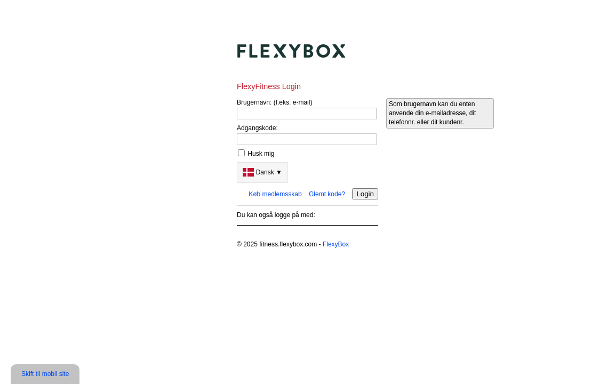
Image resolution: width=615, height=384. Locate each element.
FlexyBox (336, 244)
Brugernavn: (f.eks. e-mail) (274, 102)
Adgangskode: (257, 128)
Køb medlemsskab (275, 194)
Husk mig (260, 153)
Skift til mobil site (45, 374)
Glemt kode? (327, 194)
